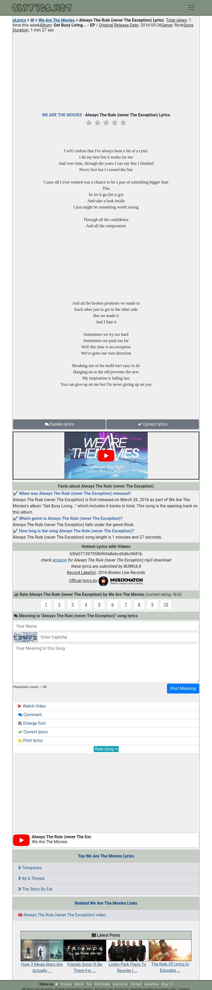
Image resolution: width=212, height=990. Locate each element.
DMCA (79, 984)
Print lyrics (30, 740)
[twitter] (56, 984)
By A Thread (31, 878)
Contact (136, 984)
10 (166, 604)
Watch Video (32, 706)
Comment (30, 714)
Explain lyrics (59, 424)
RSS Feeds (102, 984)
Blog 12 (167, 984)
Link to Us (120, 984)
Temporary (30, 867)
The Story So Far (35, 889)
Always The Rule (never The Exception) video (62, 914)
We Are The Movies (57, 20)
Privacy (66, 984)
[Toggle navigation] (191, 7)
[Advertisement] (106, 71)
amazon (59, 560)
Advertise (152, 984)
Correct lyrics (152, 424)
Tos (89, 984)
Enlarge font (32, 723)
